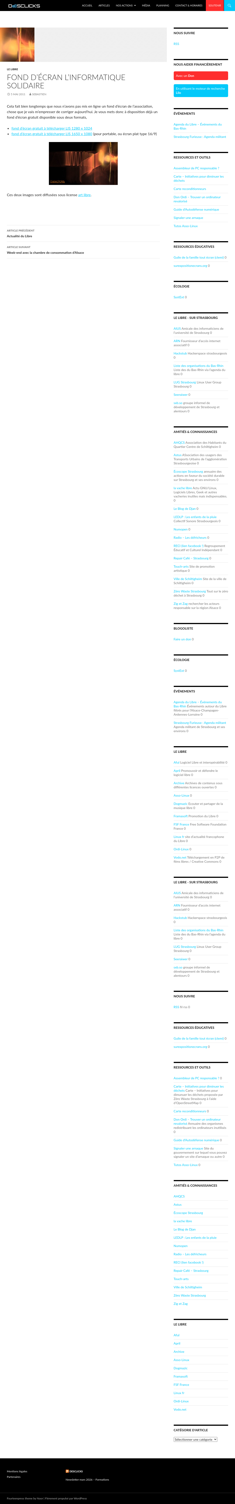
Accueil (87, 5)
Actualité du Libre (83, 233)
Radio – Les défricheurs (190, 537)
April (177, 771)
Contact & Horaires (188, 5)
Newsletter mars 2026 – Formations (87, 1479)
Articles (104, 5)
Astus (178, 455)
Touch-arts (181, 566)
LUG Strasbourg (185, 382)
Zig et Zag (181, 604)
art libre (84, 195)
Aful (176, 762)
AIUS (177, 328)
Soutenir (215, 5)
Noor (40, 1498)
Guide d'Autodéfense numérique (196, 209)
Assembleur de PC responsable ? (196, 168)
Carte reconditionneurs (190, 189)
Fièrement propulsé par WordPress (66, 1498)
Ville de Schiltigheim (188, 579)
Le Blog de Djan (185, 509)
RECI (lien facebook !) (189, 546)
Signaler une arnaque (188, 218)
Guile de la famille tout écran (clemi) (199, 257)
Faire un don (182, 639)
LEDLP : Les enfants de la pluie (195, 517)
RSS (176, 44)
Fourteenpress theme (20, 1498)
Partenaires (13, 1477)
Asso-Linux (181, 795)
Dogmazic (181, 804)
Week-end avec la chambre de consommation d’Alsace (83, 249)
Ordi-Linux (181, 849)
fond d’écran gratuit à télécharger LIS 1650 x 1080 (51, 133)
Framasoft (181, 816)
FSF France (181, 824)
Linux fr (179, 837)
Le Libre (12, 69)
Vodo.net (180, 857)
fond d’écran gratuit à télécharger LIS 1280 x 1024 (51, 128)
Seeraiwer (181, 394)
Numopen (181, 529)
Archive (179, 783)
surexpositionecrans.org (190, 266)
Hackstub (180, 353)
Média (146, 5)
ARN (177, 341)
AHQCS (179, 442)
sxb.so (178, 403)
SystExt (179, 297)
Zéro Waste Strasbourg (190, 591)
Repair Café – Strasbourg (191, 558)
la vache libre (183, 488)
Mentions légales (17, 1471)
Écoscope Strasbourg (188, 471)
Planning (162, 5)
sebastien (39, 94)
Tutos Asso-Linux (186, 226)
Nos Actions (124, 5)
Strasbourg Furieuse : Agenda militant (200, 137)
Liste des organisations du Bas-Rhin (199, 366)
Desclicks (76, 1471)
